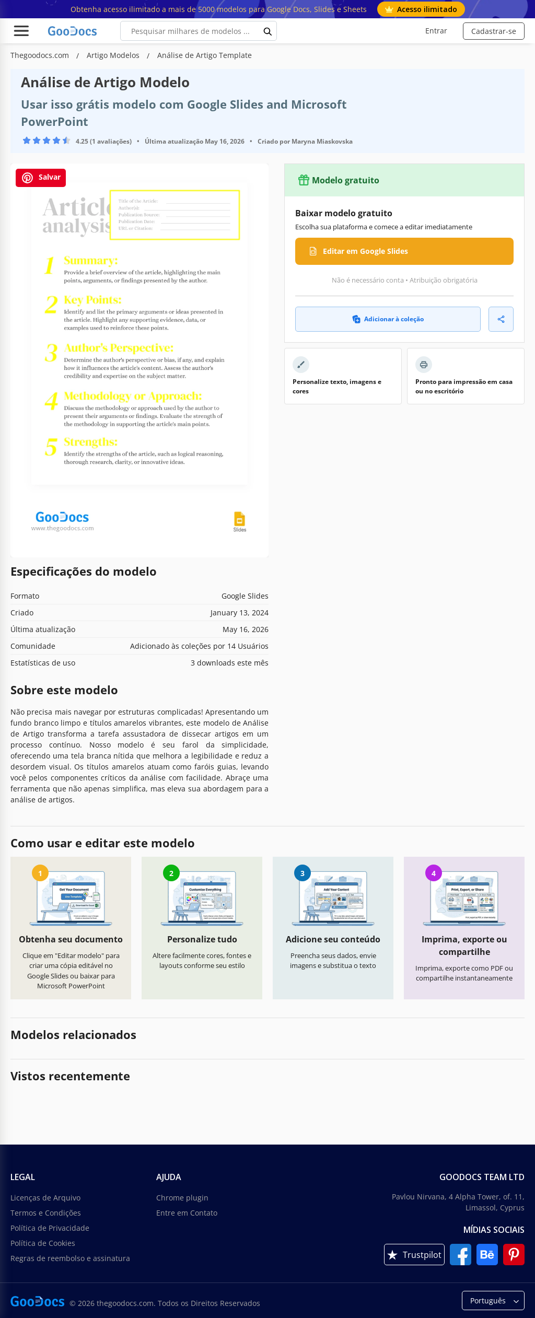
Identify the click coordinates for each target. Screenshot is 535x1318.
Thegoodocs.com (40, 55)
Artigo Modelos (114, 55)
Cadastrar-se (493, 31)
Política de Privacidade (49, 1228)
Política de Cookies (42, 1243)
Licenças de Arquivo (45, 1198)
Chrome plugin (182, 1198)
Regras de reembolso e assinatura (70, 1258)
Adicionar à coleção (388, 318)
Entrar (436, 31)
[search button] (268, 31)
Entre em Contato (186, 1213)
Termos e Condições (45, 1213)
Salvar (41, 177)
